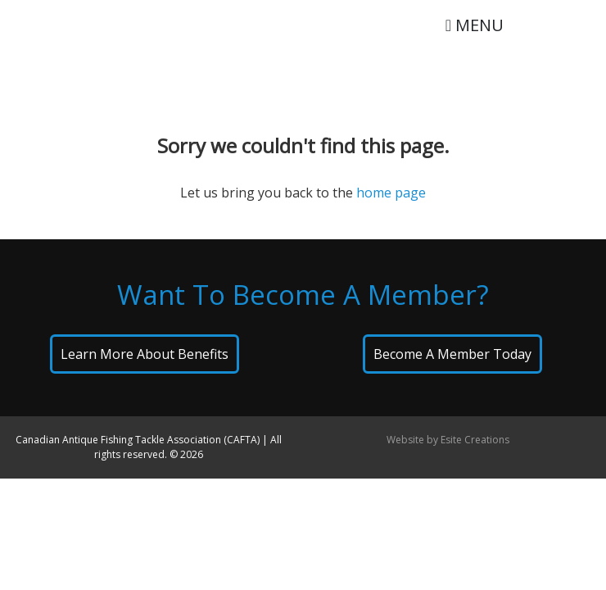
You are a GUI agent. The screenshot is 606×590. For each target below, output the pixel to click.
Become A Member (452, 354)
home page (391, 193)
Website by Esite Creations (448, 440)
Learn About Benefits (144, 354)
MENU (474, 25)
